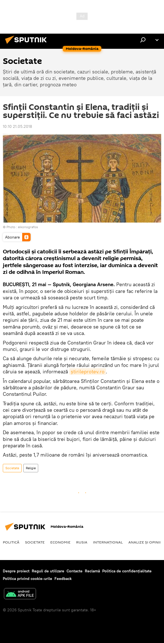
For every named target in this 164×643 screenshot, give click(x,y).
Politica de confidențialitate (127, 570)
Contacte (75, 570)
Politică (11, 542)
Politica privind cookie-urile (27, 578)
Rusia (81, 542)
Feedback (63, 578)
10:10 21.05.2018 (17, 126)
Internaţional (108, 542)
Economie (60, 542)
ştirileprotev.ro (87, 371)
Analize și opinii (144, 542)
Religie (31, 468)
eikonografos (28, 227)
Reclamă (92, 570)
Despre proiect (16, 570)
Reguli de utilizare (48, 570)
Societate (12, 468)
